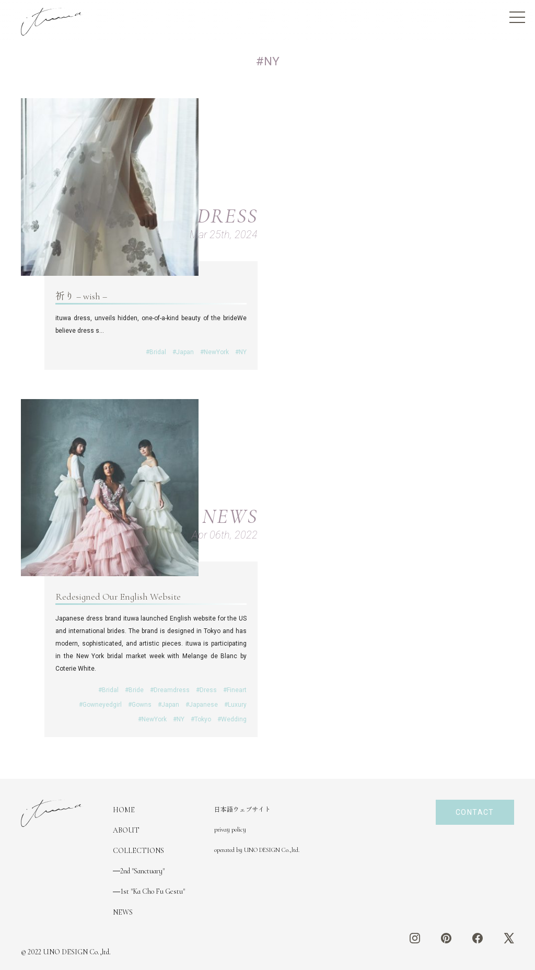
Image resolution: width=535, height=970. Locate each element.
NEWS (123, 912)
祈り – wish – (81, 296)
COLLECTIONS (138, 850)
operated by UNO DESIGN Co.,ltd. (256, 850)
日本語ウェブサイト (242, 809)
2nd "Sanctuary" (142, 871)
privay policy (230, 829)
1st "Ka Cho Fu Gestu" (152, 891)
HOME (124, 809)
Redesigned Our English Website (118, 596)
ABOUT (126, 830)
